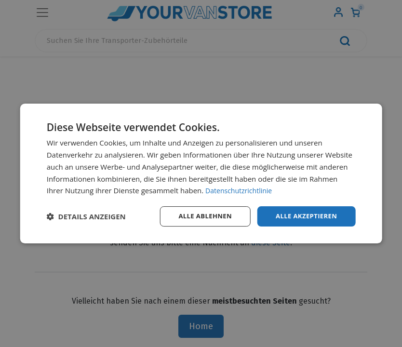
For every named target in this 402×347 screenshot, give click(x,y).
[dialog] (201, 173)
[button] (86, 216)
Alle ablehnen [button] (199, 216)
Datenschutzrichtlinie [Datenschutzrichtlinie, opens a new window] (241, 190)
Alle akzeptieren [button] (304, 216)
